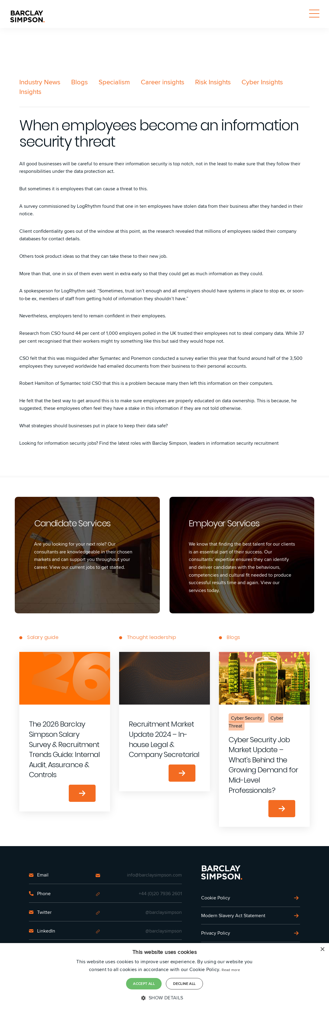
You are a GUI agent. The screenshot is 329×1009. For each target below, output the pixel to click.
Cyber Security (246, 718)
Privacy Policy (215, 933)
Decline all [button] (184, 983)
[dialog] (164, 976)
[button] (164, 998)
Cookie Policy (215, 897)
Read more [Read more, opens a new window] (231, 970)
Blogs (79, 82)
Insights (30, 91)
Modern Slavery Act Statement (233, 915)
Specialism (114, 82)
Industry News (39, 82)
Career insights (162, 82)
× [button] (322, 950)
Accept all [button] (144, 983)
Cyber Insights (262, 82)
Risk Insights (213, 82)
